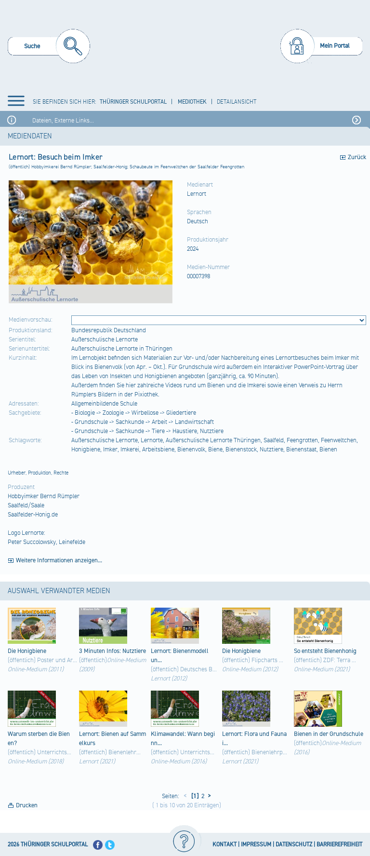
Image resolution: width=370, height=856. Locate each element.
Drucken (27, 805)
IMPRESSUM (256, 844)
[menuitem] (49, 47)
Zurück (357, 157)
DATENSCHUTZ (294, 844)
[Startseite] (186, 45)
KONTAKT (224, 844)
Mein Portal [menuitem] (335, 46)
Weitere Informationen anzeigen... (59, 560)
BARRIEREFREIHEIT (339, 844)
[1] (194, 796)
